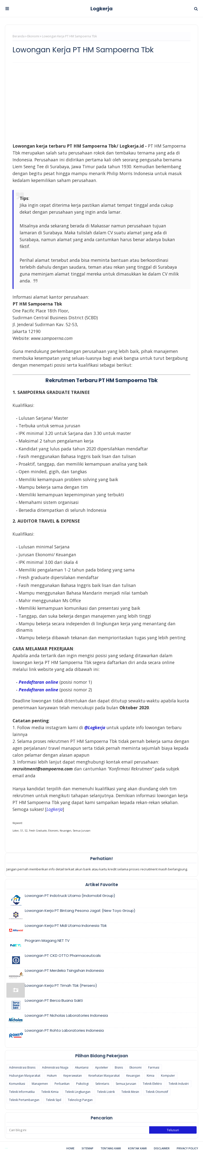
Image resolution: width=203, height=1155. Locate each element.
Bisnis (119, 1067)
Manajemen (40, 1084)
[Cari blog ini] (77, 1130)
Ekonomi (33, 36)
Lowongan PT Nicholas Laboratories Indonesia (66, 1015)
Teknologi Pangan (80, 1100)
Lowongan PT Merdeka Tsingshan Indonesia (64, 970)
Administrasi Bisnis (22, 1067)
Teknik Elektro (152, 1084)
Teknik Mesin (130, 1092)
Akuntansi (81, 1067)
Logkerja (101, 8)
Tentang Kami (111, 1148)
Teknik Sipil (53, 1100)
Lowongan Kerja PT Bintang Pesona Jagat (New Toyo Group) (80, 910)
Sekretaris (102, 1084)
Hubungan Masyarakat (24, 1075)
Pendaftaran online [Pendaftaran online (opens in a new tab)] (38, 690)
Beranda (19, 36)
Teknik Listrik (106, 1092)
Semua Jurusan (126, 1084)
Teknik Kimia (49, 1092)
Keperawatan (72, 1075)
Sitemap (87, 1148)
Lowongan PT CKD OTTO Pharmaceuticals (63, 955)
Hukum (52, 1075)
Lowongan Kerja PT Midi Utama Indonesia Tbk (66, 925)
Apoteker (101, 1067)
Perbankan (62, 1084)
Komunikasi (17, 1084)
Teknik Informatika (22, 1092)
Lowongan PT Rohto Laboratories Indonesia (64, 1030)
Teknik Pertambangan (24, 1100)
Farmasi (153, 1067)
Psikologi (82, 1084)
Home (70, 1148)
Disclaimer (162, 1148)
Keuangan (133, 1075)
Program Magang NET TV (47, 940)
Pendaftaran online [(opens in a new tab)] (38, 682)
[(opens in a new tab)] (54, 809)
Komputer (168, 1075)
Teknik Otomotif (157, 1092)
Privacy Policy (187, 1148)
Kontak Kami (137, 1148)
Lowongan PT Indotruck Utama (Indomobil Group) (70, 895)
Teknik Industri (179, 1084)
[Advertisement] (101, 102)
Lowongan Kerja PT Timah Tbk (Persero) (61, 985)
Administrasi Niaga (55, 1067)
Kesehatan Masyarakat (104, 1075)
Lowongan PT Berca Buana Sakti (54, 1000)
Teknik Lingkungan (77, 1092)
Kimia (150, 1075)
